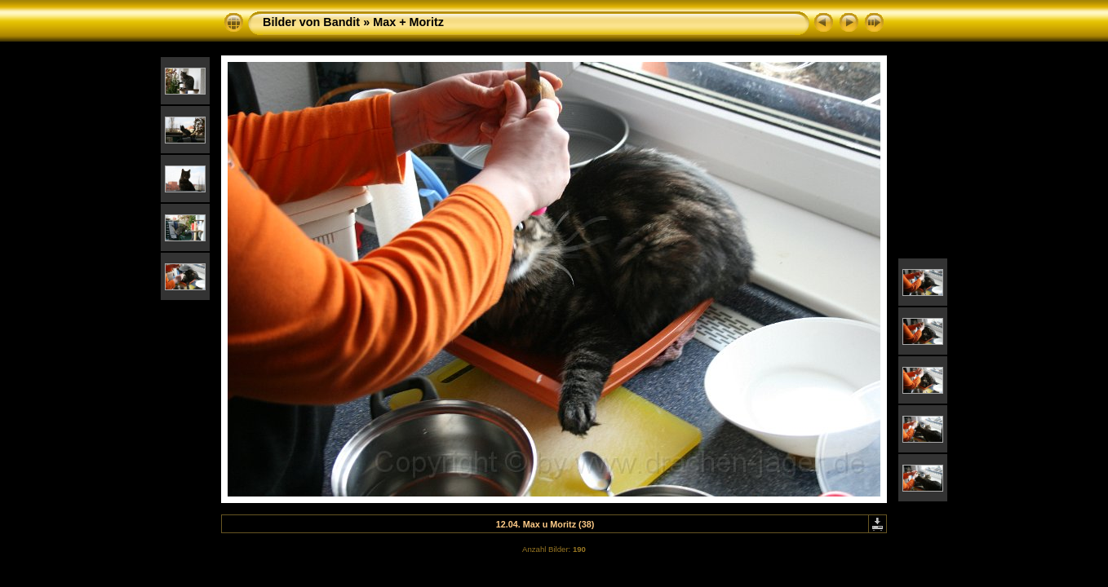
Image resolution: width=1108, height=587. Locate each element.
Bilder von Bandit (311, 22)
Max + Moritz (408, 22)
